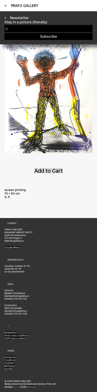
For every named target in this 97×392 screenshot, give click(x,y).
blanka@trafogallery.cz (16, 296)
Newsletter (10, 332)
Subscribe (48, 36)
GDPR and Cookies (14, 338)
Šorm (16, 387)
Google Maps (11, 247)
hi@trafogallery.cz (14, 240)
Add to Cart (48, 170)
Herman (31, 387)
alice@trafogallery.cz (15, 310)
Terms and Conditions (16, 335)
